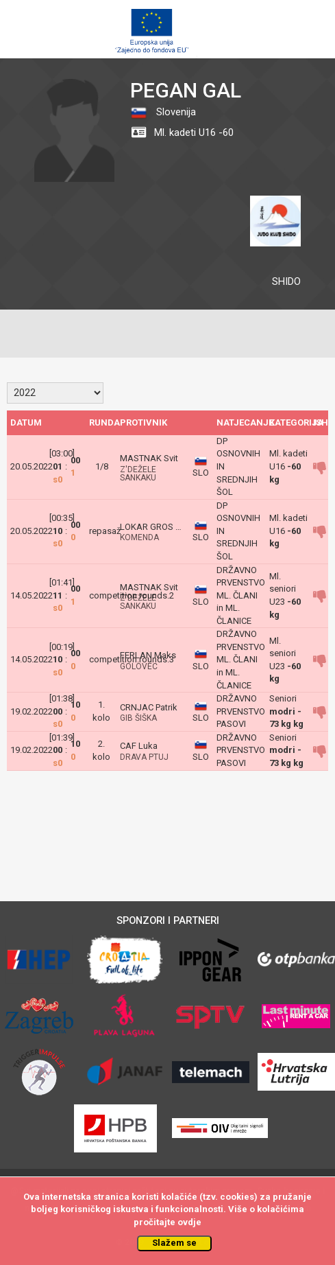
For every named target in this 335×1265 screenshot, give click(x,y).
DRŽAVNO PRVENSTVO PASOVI (240, 711)
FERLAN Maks (148, 655)
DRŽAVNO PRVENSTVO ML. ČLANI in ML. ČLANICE (240, 595)
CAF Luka (139, 746)
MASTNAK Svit (149, 458)
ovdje (189, 1222)
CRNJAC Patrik (148, 707)
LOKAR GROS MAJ (157, 527)
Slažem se (174, 1243)
